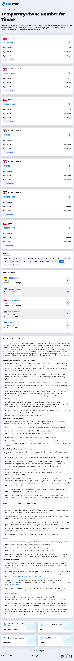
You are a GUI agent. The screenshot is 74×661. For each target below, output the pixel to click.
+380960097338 (14, 278)
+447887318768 (14, 311)
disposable (65, 349)
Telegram (66, 258)
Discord (30, 258)
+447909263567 (14, 300)
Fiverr (35, 262)
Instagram (7, 258)
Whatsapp (44, 258)
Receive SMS (8, 60)
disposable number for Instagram (54, 599)
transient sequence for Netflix (36, 614)
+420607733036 (9, 104)
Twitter (12, 262)
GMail (37, 258)
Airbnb (18, 262)
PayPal (15, 258)
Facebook (22, 258)
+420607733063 (9, 228)
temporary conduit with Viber (56, 605)
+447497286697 (9, 73)
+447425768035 (14, 289)
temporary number (11, 351)
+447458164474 (9, 166)
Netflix (5, 262)
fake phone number (18, 422)
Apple (24, 262)
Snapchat (16, 265)
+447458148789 (9, 135)
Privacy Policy (36, 656)
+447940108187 (9, 197)
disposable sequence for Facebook (29, 576)
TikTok (59, 258)
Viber (47, 262)
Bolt (30, 262)
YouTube (54, 262)
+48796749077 (8, 42)
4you (10, 3)
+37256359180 (13, 323)
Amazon (52, 258)
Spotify (41, 262)
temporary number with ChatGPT (49, 565)
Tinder (62, 262)
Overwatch (7, 265)
